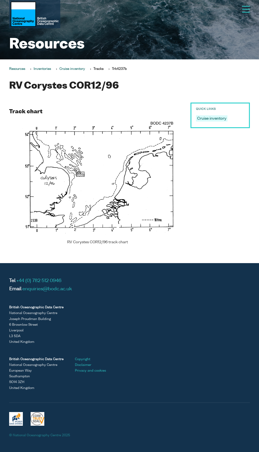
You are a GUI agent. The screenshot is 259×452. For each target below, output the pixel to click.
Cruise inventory (72, 69)
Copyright (82, 359)
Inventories (42, 69)
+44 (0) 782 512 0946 (38, 281)
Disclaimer (83, 365)
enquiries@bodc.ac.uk (47, 289)
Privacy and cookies (90, 370)
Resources (17, 69)
